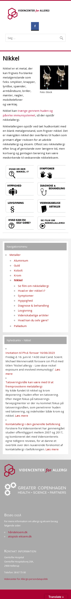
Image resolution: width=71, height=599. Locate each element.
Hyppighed (25, 300)
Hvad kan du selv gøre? (33, 320)
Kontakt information (20, 550)
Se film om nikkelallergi (33, 286)
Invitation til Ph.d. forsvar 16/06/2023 (30, 353)
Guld (17, 265)
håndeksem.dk (18, 532)
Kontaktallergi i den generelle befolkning (32, 424)
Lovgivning (25, 310)
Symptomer (26, 295)
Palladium (20, 326)
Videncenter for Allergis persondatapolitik (26, 579)
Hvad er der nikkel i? (31, 290)
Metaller (15, 255)
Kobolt (18, 270)
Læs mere (21, 415)
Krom (17, 275)
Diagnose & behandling (33, 305)
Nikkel (18, 280)
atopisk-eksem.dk (20, 536)
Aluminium (21, 260)
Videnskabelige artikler (33, 315)
